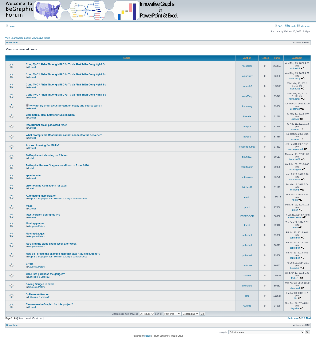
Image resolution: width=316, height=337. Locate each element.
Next (308, 318)
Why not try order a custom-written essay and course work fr (65, 105)
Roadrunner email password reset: (46, 125)
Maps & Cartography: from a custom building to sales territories (57, 198)
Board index (12, 42)
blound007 (247, 157)
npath (247, 197)
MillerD (247, 275)
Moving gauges (35, 223)
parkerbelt (247, 235)
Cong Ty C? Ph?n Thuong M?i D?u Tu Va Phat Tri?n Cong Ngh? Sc (66, 64)
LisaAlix (247, 116)
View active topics (41, 38)
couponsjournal (247, 146)
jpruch (247, 207)
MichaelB (247, 187)
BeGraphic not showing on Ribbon (46, 155)
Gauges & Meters (36, 226)
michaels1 (247, 66)
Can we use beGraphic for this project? (49, 304)
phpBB (147, 336)
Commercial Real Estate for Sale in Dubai (50, 114)
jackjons (247, 126)
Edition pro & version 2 (39, 277)
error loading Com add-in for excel (46, 185)
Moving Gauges (35, 233)
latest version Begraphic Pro (43, 214)
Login (10, 26)
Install (31, 158)
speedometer (34, 175)
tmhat (247, 225)
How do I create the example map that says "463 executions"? (63, 253)
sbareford (247, 285)
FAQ (279, 26)
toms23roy (247, 76)
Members (303, 26)
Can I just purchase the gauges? (45, 274)
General (32, 67)
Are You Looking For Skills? (43, 145)
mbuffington (247, 167)
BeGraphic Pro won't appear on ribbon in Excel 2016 (57, 165)
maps (29, 205)
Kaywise (247, 306)
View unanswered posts (17, 38)
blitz (247, 295)
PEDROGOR (247, 216)
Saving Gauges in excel (40, 284)
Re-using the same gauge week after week (51, 243)
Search (290, 26)
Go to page (293, 318)
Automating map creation (41, 195)
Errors (29, 263)
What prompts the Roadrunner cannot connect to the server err (64, 135)
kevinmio (247, 265)
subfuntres (247, 177)
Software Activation (38, 294)
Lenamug (247, 106)
